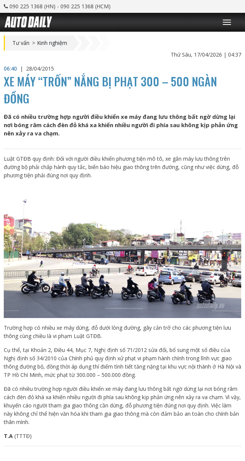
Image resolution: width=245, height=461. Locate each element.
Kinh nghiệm (52, 43)
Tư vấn (20, 43)
